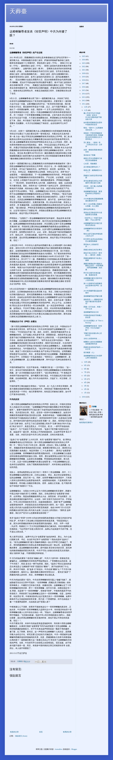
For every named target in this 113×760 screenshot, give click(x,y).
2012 (84, 100)
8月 (85, 369)
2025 (84, 56)
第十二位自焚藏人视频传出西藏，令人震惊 (93, 205)
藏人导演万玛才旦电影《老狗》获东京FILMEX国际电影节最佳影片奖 (93, 116)
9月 (85, 365)
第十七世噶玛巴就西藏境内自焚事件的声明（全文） (93, 286)
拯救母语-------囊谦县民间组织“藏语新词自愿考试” (93, 302)
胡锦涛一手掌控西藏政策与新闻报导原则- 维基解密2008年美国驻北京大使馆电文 (93, 136)
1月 (85, 393)
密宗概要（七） (89, 352)
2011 (84, 104)
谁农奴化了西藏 (89, 155)
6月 (85, 376)
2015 (84, 90)
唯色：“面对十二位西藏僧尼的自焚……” (93, 129)
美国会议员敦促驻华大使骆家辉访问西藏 (93, 214)
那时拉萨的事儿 (89, 209)
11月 (86, 110)
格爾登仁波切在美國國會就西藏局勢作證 (93, 343)
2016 (84, 87)
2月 (85, 389)
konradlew (58, 749)
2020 (84, 73)
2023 (84, 63)
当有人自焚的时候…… (92, 338)
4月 (85, 382)
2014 (84, 94)
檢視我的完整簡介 (86, 422)
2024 (84, 60)
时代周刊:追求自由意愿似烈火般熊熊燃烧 (93, 240)
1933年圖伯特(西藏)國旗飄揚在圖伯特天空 (93, 200)
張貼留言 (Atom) (21, 736)
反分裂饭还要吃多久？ (92, 167)
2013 (84, 97)
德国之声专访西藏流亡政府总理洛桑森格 (93, 159)
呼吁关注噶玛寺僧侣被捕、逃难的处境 (92, 274)
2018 (84, 80)
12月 (86, 107)
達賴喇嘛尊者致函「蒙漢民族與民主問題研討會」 (93, 193)
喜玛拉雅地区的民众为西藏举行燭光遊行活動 (93, 182)
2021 (84, 70)
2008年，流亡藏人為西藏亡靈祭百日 (93, 187)
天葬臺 (18, 11)
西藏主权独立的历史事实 (93, 250)
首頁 (41, 732)
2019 (84, 77)
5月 (85, 379)
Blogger (74, 749)
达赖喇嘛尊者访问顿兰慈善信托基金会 (93, 224)
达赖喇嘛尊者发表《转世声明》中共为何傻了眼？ (93, 328)
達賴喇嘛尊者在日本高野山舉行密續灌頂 (93, 357)
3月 (85, 386)
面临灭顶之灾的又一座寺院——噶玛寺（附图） (93, 254)
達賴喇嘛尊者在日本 (91, 312)
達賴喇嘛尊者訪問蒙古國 (93, 296)
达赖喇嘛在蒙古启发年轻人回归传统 (93, 279)
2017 (84, 83)
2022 (84, 66)
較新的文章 (14, 732)
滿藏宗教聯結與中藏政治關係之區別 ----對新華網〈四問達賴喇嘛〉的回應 (93, 267)
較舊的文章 (67, 732)
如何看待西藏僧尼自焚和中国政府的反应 (93, 124)
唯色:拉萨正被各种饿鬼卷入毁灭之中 (93, 235)
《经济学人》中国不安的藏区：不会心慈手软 (93, 219)
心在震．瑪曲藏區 (90, 164)
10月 (86, 362)
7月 (85, 372)
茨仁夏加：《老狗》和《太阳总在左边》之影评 (93, 145)
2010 (84, 397)
